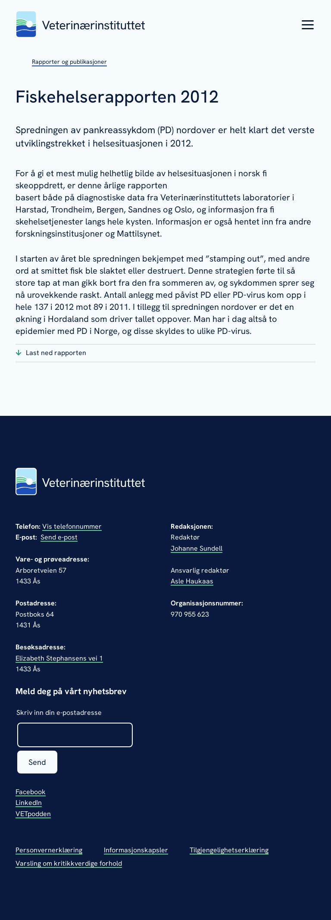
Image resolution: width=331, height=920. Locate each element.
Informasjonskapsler (136, 850)
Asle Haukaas (192, 581)
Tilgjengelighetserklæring (229, 850)
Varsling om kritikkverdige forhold (69, 863)
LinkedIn (29, 802)
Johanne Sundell (196, 548)
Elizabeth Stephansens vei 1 (59, 658)
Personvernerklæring (49, 850)
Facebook (31, 791)
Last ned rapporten (56, 352)
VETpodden (33, 813)
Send (37, 762)
